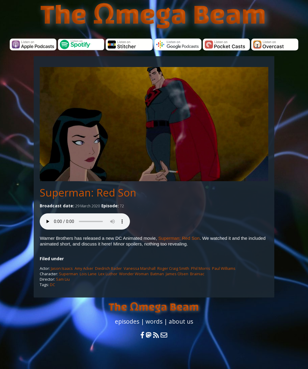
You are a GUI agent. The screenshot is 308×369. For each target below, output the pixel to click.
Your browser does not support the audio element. (85, 221)
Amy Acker (84, 268)
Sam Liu (63, 279)
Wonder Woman (134, 273)
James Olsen (177, 273)
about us (181, 321)
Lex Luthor (107, 273)
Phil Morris (200, 268)
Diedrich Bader (108, 268)
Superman (68, 273)
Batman (157, 273)
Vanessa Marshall (140, 268)
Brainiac (197, 273)
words (154, 321)
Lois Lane (88, 273)
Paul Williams (224, 268)
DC (52, 284)
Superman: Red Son (179, 238)
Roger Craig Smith (173, 268)
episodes (127, 321)
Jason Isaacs (62, 268)
